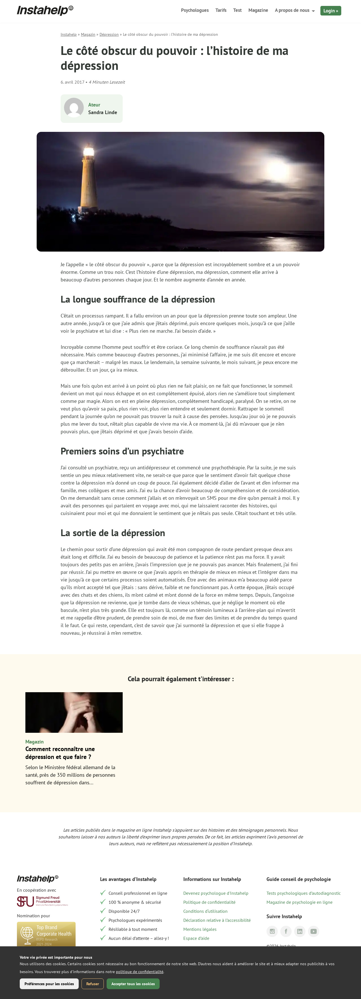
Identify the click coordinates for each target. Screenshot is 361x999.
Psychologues (195, 10)
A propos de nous (292, 10)
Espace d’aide (196, 938)
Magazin (88, 34)
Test (237, 10)
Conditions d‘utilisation (205, 911)
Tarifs (220, 10)
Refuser (92, 983)
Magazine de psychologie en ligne (300, 902)
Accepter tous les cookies (133, 983)
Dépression (109, 34)
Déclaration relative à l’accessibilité (217, 920)
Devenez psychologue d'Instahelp (215, 893)
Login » (330, 11)
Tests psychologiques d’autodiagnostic (304, 893)
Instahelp (69, 34)
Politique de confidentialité (209, 902)
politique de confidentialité (139, 971)
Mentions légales (200, 929)
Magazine (258, 10)
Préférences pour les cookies (49, 983)
